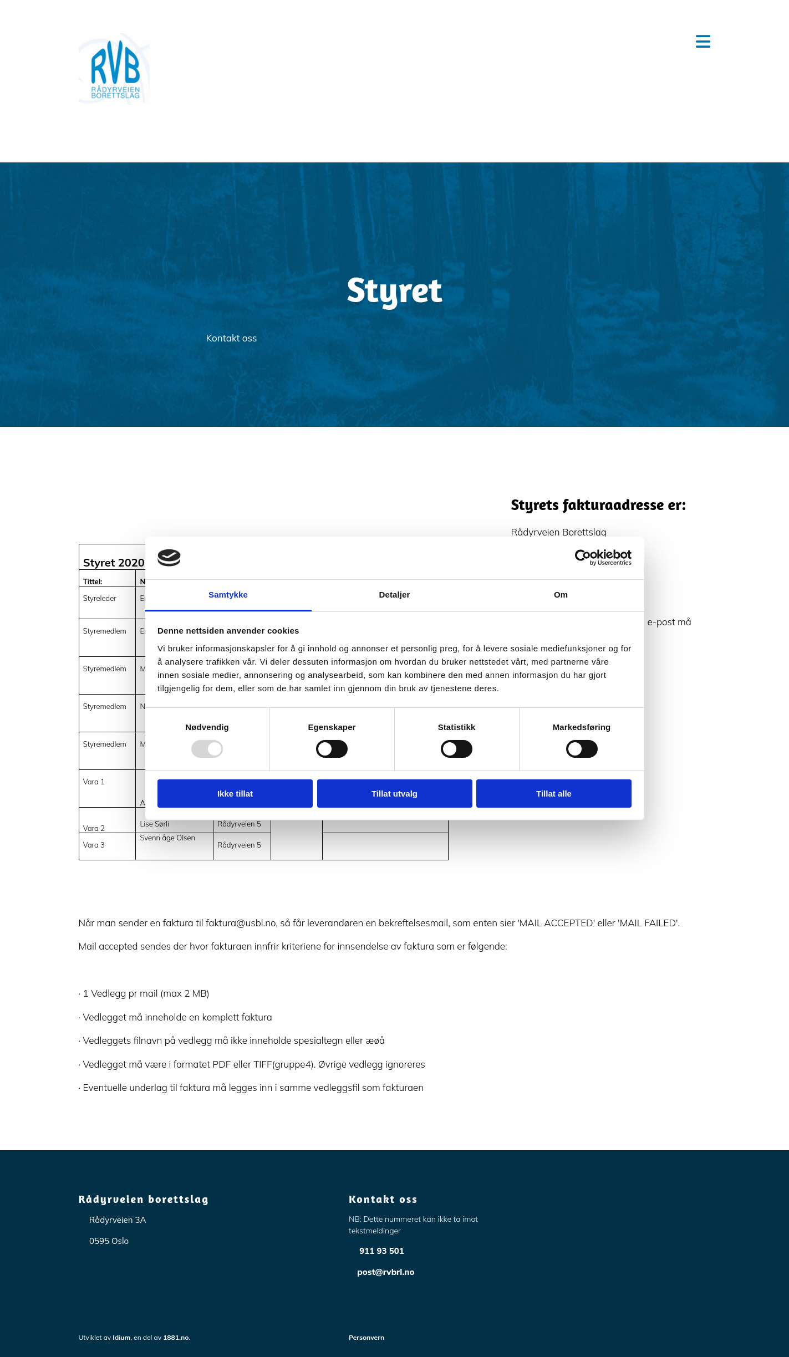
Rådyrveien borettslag (144, 1199)
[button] (449, 41)
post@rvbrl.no (385, 1272)
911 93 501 (381, 1251)
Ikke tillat (235, 793)
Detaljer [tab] (394, 594)
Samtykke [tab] (228, 594)
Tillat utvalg (394, 793)
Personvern (366, 1337)
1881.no (176, 1337)
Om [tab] (561, 594)
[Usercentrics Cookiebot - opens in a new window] (583, 557)
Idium (121, 1337)
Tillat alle (554, 793)
